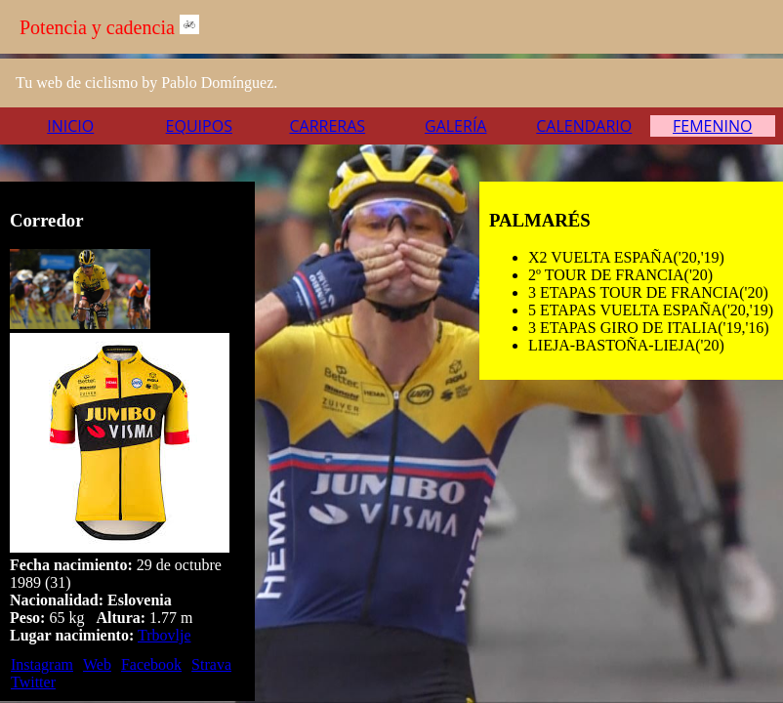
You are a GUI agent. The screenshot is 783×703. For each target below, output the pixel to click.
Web (97, 664)
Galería (455, 126)
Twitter (33, 682)
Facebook (151, 664)
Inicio (70, 126)
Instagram (42, 664)
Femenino (712, 126)
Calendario (584, 126)
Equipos (199, 126)
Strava (211, 664)
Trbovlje (164, 635)
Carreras (327, 126)
